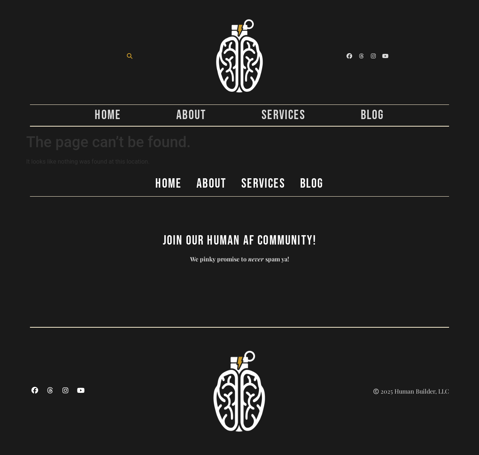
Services (283, 115)
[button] (129, 56)
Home (108, 115)
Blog (372, 115)
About (191, 115)
